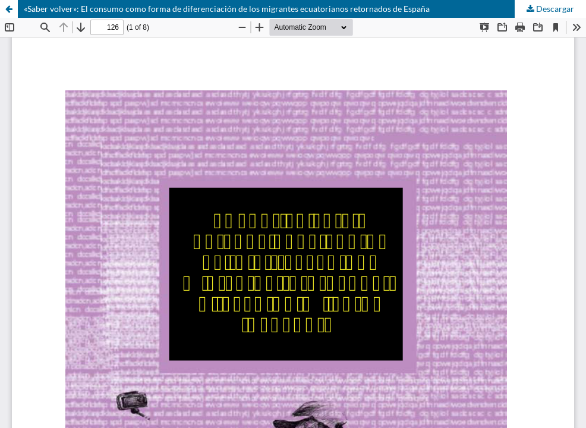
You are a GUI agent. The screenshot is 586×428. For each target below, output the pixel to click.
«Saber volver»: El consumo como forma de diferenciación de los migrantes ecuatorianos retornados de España (227, 9)
